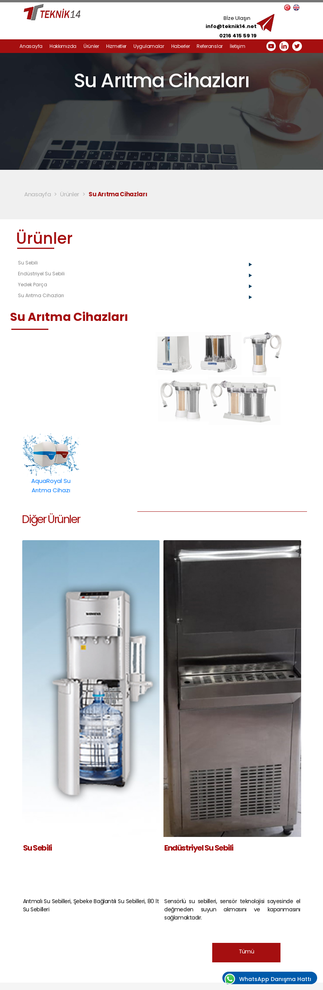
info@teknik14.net (231, 26)
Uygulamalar (148, 46)
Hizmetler (116, 46)
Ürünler (91, 46)
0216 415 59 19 (238, 35)
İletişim (237, 46)
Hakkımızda (63, 46)
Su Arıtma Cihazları (118, 194)
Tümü (246, 951)
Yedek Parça (32, 284)
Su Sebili (28, 262)
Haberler (180, 46)
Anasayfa (31, 46)
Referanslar (210, 46)
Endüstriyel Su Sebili (41, 273)
